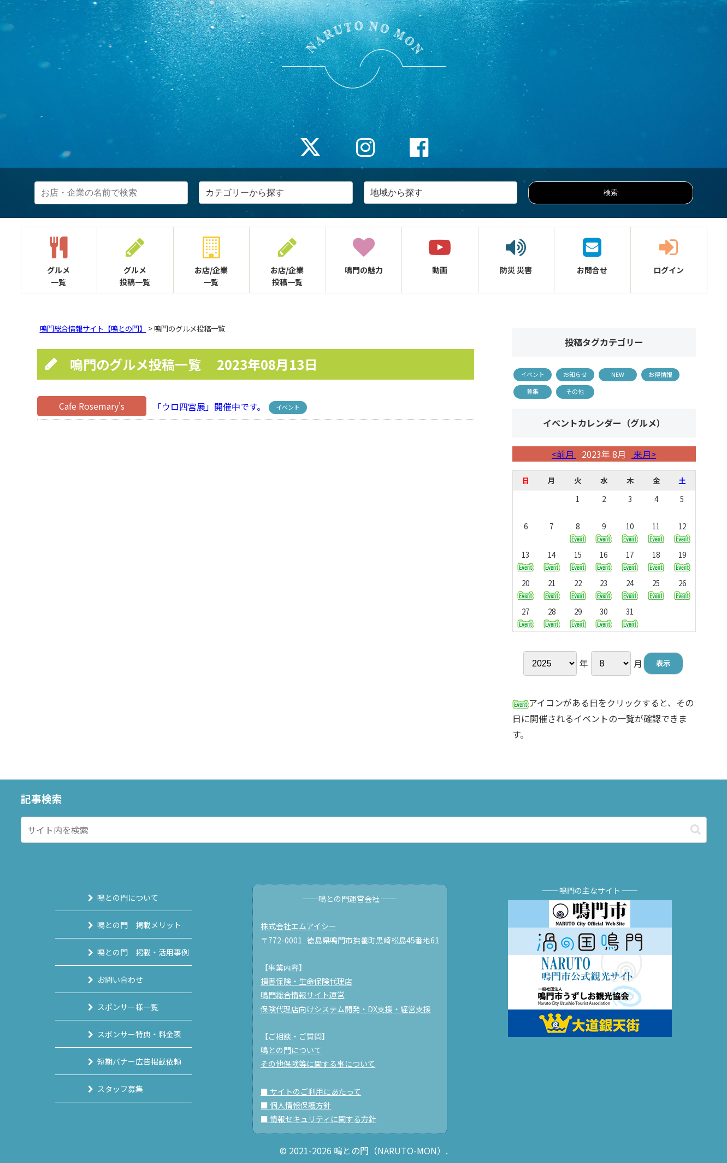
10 (630, 531)
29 (578, 617)
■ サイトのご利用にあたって (315, 1091)
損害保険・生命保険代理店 (311, 981)
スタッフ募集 (109, 1088)
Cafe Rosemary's (92, 405)
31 (630, 617)
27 (525, 617)
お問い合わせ (109, 979)
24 (630, 588)
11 (656, 531)
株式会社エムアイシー (303, 925)
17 (630, 560)
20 (525, 588)
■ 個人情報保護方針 (300, 1105)
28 (551, 617)
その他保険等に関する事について (322, 1063)
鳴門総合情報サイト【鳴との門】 (93, 328)
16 (603, 560)
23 (603, 588)
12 (682, 531)
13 (525, 560)
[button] (695, 829)
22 (578, 588)
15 (578, 560)
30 (603, 617)
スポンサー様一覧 (116, 1006)
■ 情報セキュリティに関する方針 (323, 1118)
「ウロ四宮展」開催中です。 (208, 405)
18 (656, 560)
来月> (643, 454)
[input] (364, 830)
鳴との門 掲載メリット (128, 924)
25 (656, 588)
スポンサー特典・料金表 (128, 1034)
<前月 (564, 454)
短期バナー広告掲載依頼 (128, 1061)
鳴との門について (116, 897)
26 (682, 588)
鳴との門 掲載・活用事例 (132, 952)
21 (551, 588)
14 (551, 560)
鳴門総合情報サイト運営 (307, 994)
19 (682, 560)
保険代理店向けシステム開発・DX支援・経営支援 (350, 1008)
